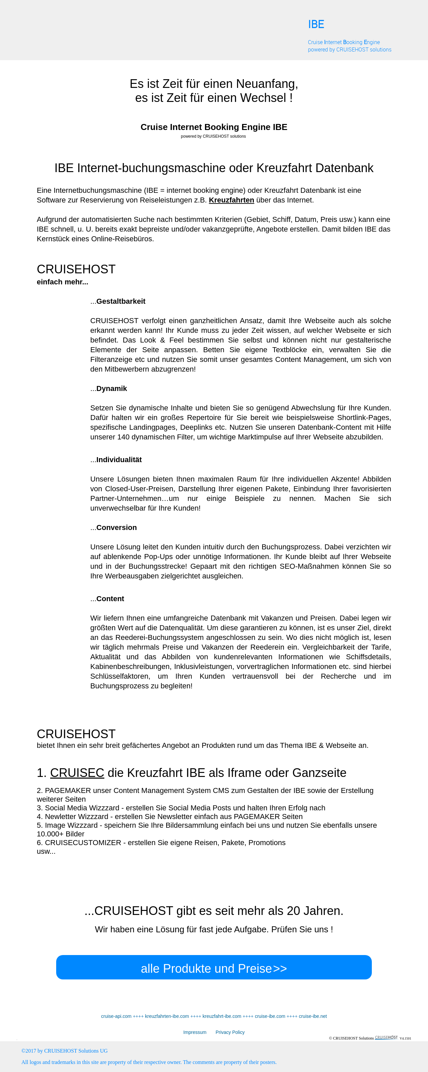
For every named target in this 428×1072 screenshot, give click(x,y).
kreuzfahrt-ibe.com (222, 1016)
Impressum (194, 1032)
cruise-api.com (116, 1016)
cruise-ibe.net (313, 1016)
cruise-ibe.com (270, 1016)
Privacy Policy (225, 1032)
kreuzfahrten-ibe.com (167, 1016)
